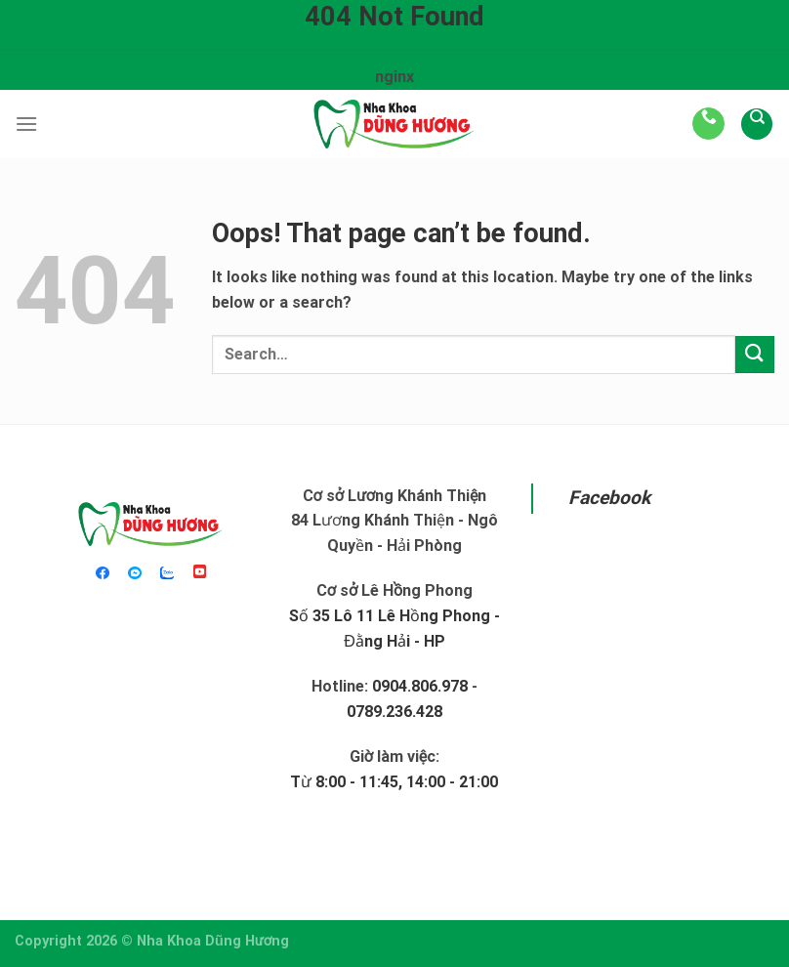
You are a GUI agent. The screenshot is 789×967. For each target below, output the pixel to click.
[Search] (756, 124)
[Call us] (708, 123)
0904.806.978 (420, 686)
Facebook (609, 497)
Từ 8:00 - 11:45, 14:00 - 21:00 (394, 782)
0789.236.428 (394, 711)
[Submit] (754, 355)
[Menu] (26, 123)
